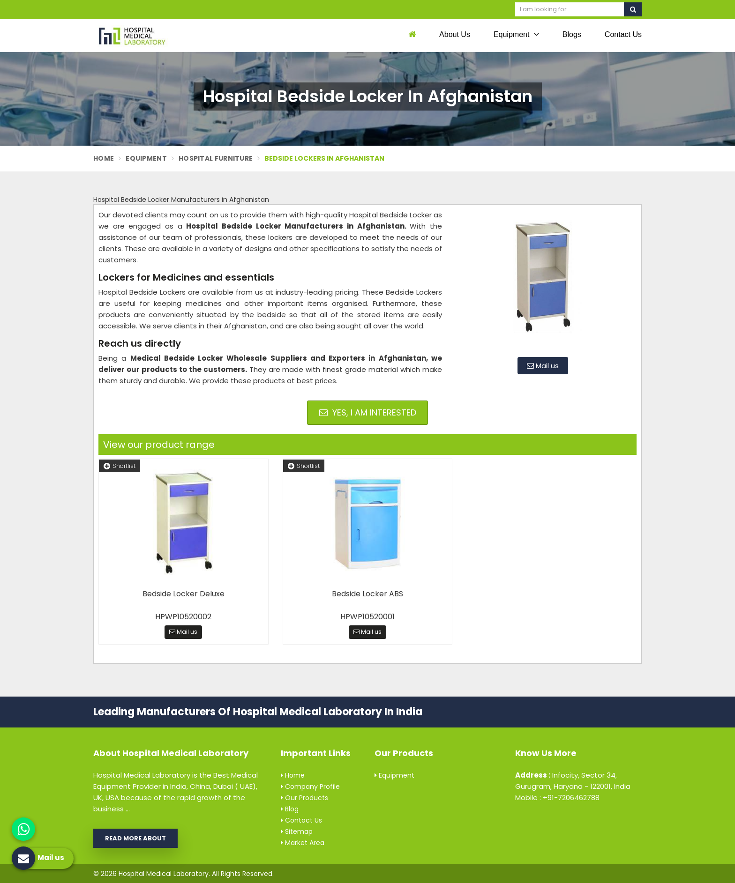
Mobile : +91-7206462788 (557, 797)
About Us (454, 34)
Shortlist (119, 466)
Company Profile (310, 786)
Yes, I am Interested (367, 412)
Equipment (516, 34)
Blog (290, 809)
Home (103, 158)
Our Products (304, 797)
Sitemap (297, 831)
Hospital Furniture (216, 158)
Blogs (571, 34)
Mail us (543, 366)
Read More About (135, 838)
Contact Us (623, 34)
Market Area (302, 842)
